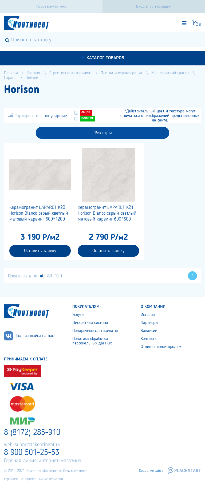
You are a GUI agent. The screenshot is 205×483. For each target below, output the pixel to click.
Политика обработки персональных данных (92, 341)
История (148, 315)
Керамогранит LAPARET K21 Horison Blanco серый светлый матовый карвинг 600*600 (107, 213)
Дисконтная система (90, 323)
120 (58, 276)
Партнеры (149, 323)
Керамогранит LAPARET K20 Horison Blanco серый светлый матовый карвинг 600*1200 (38, 213)
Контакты (149, 339)
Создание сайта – (152, 471)
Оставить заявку (40, 250)
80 (49, 276)
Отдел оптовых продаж (161, 347)
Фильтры (102, 132)
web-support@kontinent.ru (32, 444)
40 (42, 276)
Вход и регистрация (153, 7)
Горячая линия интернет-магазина (42, 461)
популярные (55, 115)
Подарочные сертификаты (95, 331)
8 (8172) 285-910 (32, 433)
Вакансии (149, 331)
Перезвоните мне (51, 7)
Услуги (78, 315)
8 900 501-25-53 (31, 453)
